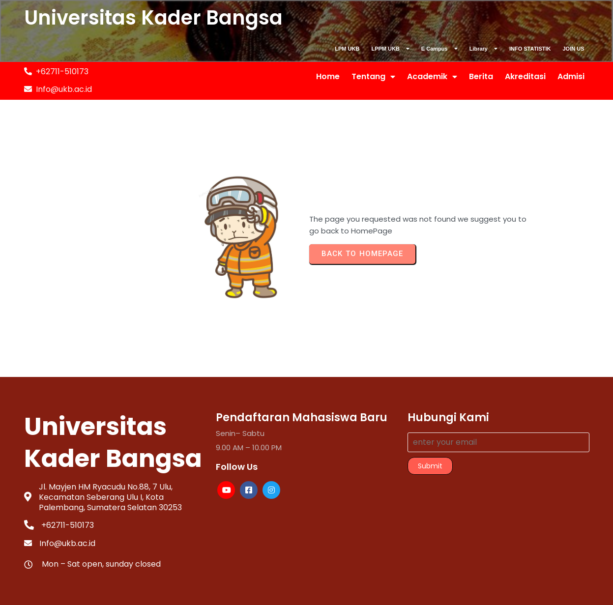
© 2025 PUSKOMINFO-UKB (306, 579)
